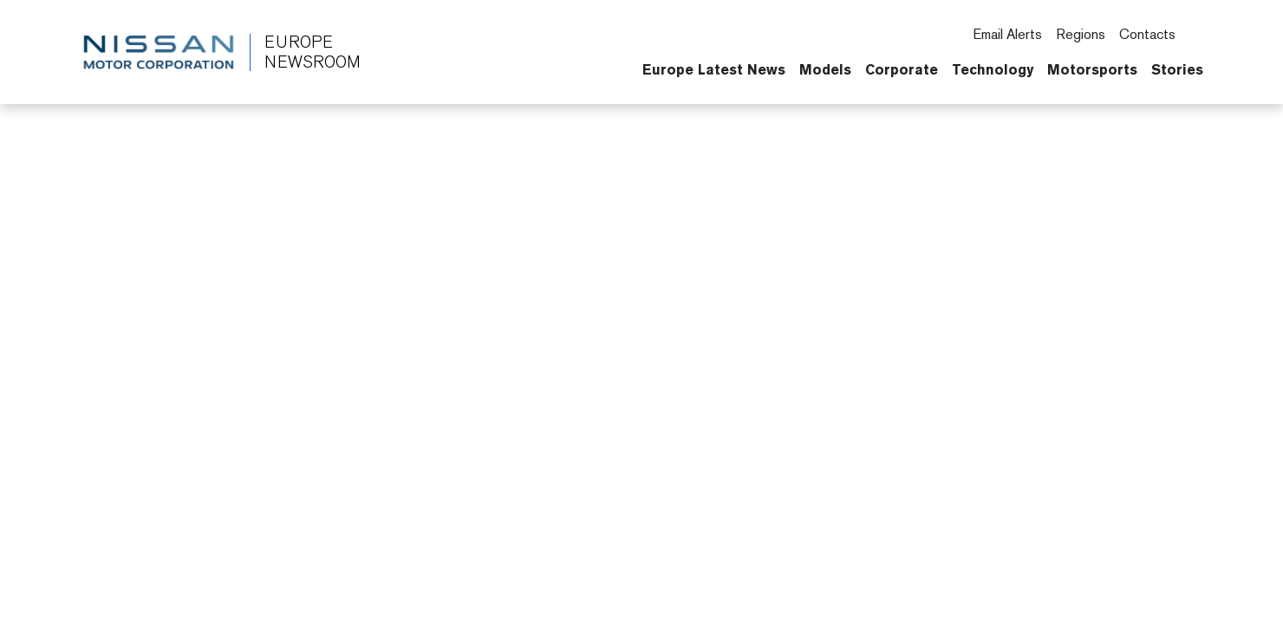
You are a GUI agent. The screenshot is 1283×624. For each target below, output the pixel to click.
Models (825, 69)
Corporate (901, 69)
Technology (992, 69)
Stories (1177, 69)
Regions (1080, 34)
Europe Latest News (713, 69)
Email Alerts (1007, 34)
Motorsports (1092, 69)
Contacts (1147, 34)
